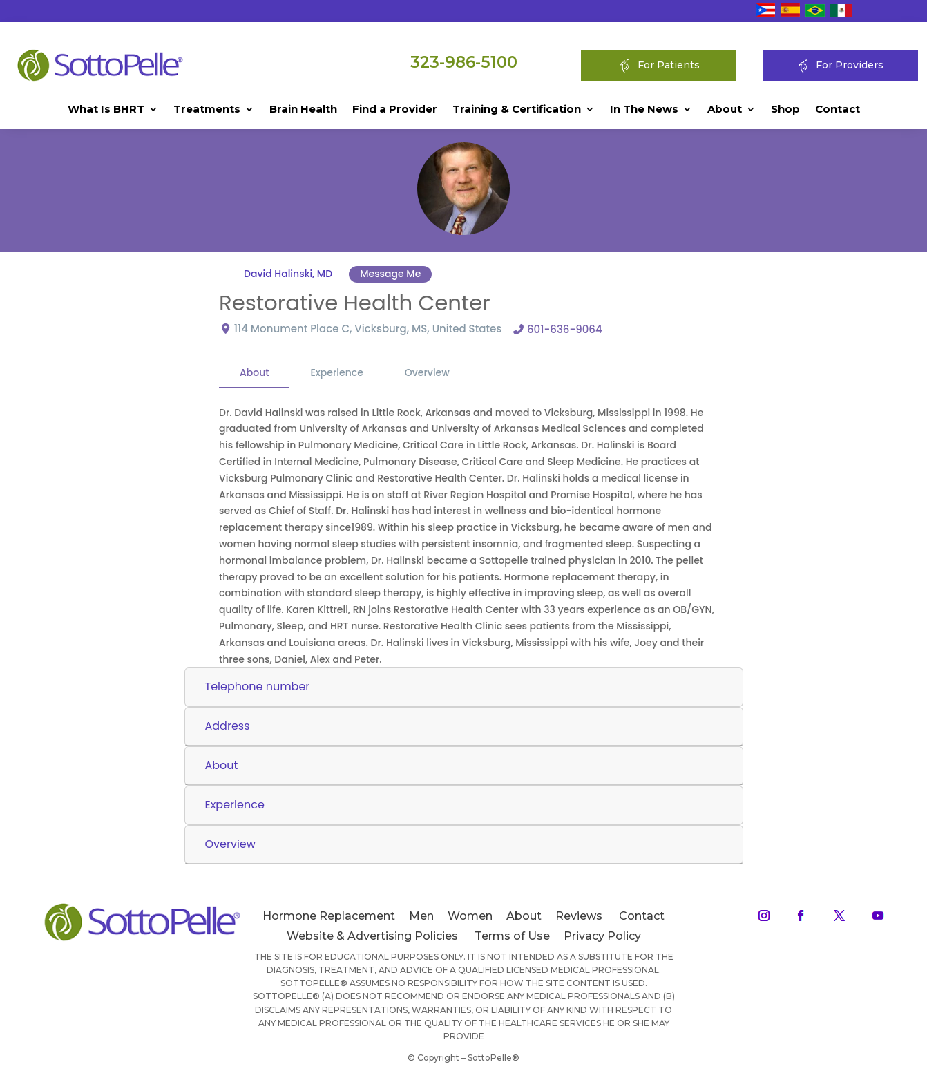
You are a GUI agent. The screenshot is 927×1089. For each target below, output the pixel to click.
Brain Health (303, 109)
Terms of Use (512, 936)
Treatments (206, 109)
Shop (785, 109)
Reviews (578, 915)
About (724, 109)
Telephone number (257, 686)
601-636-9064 (564, 329)
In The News (644, 109)
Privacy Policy (602, 936)
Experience (336, 372)
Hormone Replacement (328, 915)
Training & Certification (516, 109)
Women (470, 915)
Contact (837, 109)
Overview (427, 372)
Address (227, 726)
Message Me (390, 274)
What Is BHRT (106, 109)
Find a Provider (394, 109)
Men (421, 915)
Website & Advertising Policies (372, 936)
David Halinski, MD (288, 274)
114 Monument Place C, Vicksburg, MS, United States (367, 328)
